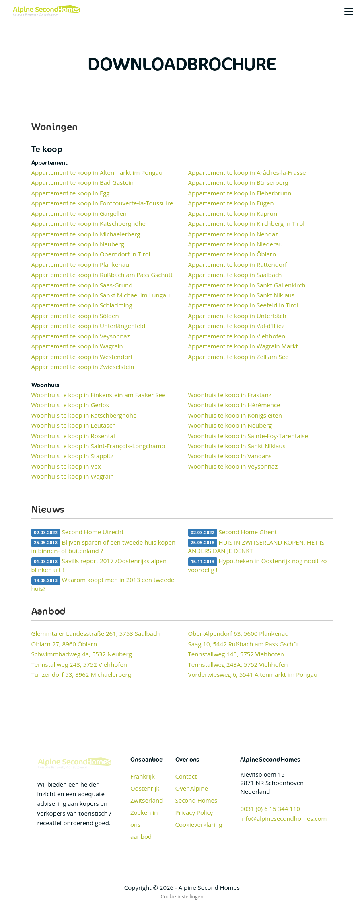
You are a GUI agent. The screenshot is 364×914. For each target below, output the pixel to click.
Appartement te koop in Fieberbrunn (240, 193)
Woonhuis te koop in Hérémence (234, 405)
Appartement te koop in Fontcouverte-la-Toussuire (102, 203)
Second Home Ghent (232, 532)
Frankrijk (142, 776)
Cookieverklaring (198, 824)
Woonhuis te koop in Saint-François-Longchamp (98, 446)
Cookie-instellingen (181, 896)
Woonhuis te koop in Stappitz (72, 456)
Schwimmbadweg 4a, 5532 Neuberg (81, 654)
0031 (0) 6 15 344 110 (270, 809)
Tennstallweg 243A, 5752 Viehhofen (238, 664)
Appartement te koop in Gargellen (79, 213)
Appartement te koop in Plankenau (80, 264)
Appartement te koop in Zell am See (238, 356)
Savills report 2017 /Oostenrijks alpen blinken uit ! (99, 565)
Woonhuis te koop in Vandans (230, 456)
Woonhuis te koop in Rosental (73, 436)
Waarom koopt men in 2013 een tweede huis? (103, 584)
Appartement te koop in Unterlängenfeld (88, 326)
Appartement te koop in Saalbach (235, 275)
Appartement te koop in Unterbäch (237, 315)
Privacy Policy (194, 812)
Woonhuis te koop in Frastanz (229, 395)
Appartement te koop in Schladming (81, 305)
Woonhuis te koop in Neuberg (230, 425)
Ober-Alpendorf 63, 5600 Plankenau (238, 633)
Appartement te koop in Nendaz (233, 234)
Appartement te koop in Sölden (75, 315)
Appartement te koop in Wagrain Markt (243, 346)
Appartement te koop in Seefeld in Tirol (243, 305)
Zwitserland (146, 800)
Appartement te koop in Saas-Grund (82, 285)
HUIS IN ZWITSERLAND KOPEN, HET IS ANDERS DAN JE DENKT (256, 546)
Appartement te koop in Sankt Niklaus (241, 295)
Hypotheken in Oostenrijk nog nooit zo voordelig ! (257, 565)
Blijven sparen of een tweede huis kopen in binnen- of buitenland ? (103, 546)
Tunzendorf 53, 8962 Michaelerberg (81, 674)
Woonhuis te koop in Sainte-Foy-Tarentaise (248, 436)
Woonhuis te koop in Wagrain (72, 476)
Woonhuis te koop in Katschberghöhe (84, 415)
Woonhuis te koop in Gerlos (70, 405)
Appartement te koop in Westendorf (82, 356)
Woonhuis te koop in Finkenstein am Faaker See (98, 395)
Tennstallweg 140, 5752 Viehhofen (236, 654)
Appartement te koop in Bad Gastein (82, 182)
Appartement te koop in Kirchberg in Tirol (246, 223)
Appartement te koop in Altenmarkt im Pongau (97, 172)
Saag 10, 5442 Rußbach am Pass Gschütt (245, 644)
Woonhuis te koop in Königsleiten (235, 415)
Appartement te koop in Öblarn (232, 254)
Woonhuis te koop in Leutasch (73, 425)
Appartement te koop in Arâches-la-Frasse (247, 172)
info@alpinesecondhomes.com (283, 818)
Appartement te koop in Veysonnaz (80, 336)
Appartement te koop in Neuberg (77, 244)
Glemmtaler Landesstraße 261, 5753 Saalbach (95, 633)
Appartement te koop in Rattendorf (237, 264)
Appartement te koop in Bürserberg (238, 182)
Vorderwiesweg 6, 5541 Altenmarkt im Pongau (253, 674)
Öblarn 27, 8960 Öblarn (64, 644)
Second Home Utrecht (77, 532)
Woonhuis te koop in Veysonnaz (233, 466)
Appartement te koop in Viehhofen (237, 336)
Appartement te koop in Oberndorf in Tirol (90, 254)
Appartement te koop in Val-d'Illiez (236, 326)
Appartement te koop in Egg (70, 193)
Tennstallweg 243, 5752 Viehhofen (79, 664)
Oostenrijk (144, 788)
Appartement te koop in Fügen (231, 203)
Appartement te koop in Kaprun (233, 213)
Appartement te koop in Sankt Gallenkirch (247, 285)
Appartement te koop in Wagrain (77, 346)
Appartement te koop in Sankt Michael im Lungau (100, 295)
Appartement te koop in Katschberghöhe (88, 223)
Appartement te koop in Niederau (235, 244)
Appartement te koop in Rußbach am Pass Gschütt (102, 275)
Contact (186, 776)
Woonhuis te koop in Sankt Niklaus (237, 446)
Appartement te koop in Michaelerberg (85, 234)
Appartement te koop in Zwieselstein (82, 367)
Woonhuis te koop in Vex (66, 466)
